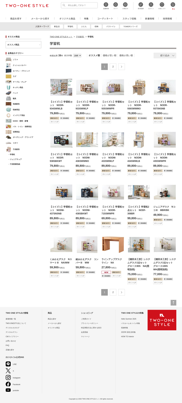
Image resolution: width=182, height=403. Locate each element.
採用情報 (167, 18)
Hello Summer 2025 (128, 319)
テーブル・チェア (16, 82)
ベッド (12, 93)
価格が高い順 (126, 55)
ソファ (12, 60)
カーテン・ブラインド (18, 71)
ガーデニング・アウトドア (19, 137)
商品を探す (16, 18)
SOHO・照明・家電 (17, 121)
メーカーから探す (40, 18)
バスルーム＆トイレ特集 (130, 323)
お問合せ (125, 5)
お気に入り (162, 5)
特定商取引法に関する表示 (91, 328)
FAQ (7, 345)
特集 (86, 18)
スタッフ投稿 (129, 18)
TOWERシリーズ (130, 26)
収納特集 (124, 328)
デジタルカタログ (12, 328)
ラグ (11, 76)
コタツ (12, 143)
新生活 (57, 26)
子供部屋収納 (15, 164)
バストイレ (110, 26)
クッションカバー (16, 65)
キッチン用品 (14, 87)
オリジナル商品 (67, 18)
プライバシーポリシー (89, 323)
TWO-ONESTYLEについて (16, 323)
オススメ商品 (13, 45)
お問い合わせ (11, 341)
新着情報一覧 (11, 319)
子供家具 (13, 149)
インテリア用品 (15, 115)
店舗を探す (10, 350)
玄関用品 (13, 132)
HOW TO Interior (127, 337)
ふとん (84, 26)
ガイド (115, 5)
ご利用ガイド (86, 319)
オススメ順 (94, 55)
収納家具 (13, 104)
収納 (96, 26)
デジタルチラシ (12, 332)
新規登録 (141, 5)
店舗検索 (106, 5)
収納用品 (13, 110)
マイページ (85, 337)
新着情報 (149, 18)
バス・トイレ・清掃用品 (19, 126)
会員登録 (84, 332)
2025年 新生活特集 (128, 332)
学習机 (70, 26)
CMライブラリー (12, 337)
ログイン (151, 5)
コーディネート (105, 18)
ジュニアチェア (16, 159)
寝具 (11, 98)
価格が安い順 (109, 55)
